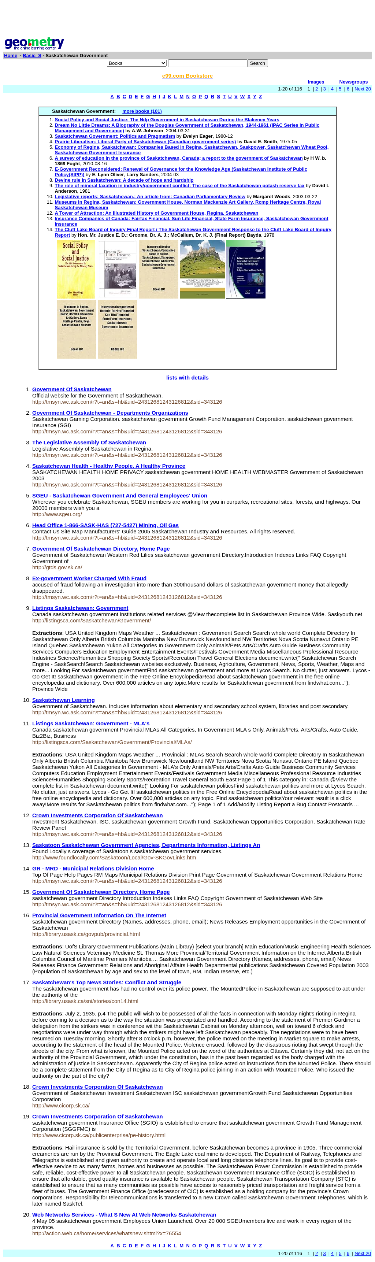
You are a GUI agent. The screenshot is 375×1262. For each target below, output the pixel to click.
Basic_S (32, 55)
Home (10, 55)
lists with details (187, 377)
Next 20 (362, 89)
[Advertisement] (187, 19)
